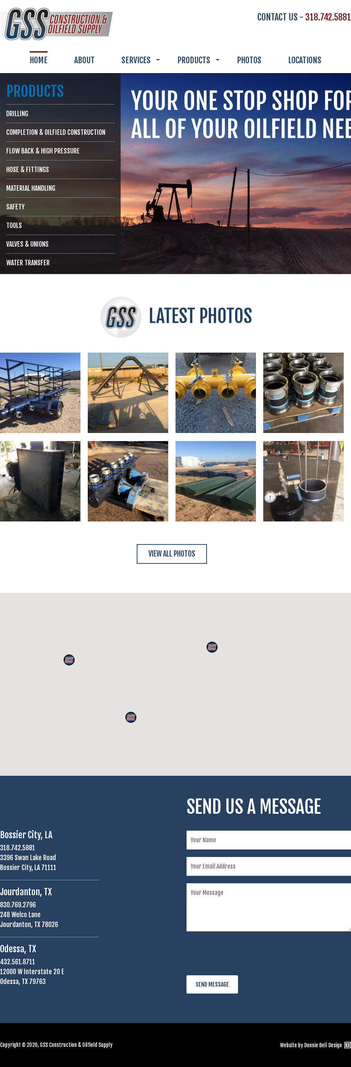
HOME (39, 60)
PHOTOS (249, 60)
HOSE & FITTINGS (27, 170)
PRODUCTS (193, 60)
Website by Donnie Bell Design (311, 1045)
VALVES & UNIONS (27, 244)
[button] (212, 647)
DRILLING (17, 114)
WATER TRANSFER (28, 263)
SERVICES (136, 60)
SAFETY (15, 207)
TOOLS (14, 225)
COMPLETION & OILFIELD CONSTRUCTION (55, 132)
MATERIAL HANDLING (30, 188)
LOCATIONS (304, 60)
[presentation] (242, 953)
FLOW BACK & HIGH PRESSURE (43, 151)
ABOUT (84, 60)
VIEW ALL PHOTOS (171, 553)
